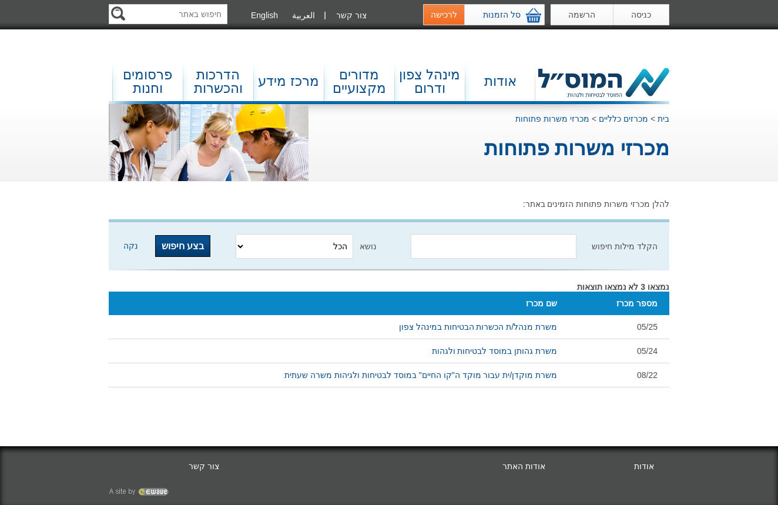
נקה (130, 245)
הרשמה (581, 14)
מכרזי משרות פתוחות (552, 118)
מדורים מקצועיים (359, 81)
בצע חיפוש (183, 246)
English (264, 15)
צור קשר (351, 15)
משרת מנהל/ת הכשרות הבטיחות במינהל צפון (478, 327)
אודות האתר (523, 466)
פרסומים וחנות (147, 81)
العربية (303, 15)
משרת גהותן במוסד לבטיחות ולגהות (495, 351)
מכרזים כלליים (623, 118)
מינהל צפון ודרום (429, 81)
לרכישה (444, 14)
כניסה (641, 14)
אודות (500, 81)
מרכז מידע (288, 81)
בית (663, 118)
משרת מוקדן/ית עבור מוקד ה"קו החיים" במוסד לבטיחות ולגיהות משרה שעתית (420, 375)
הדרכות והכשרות (218, 81)
